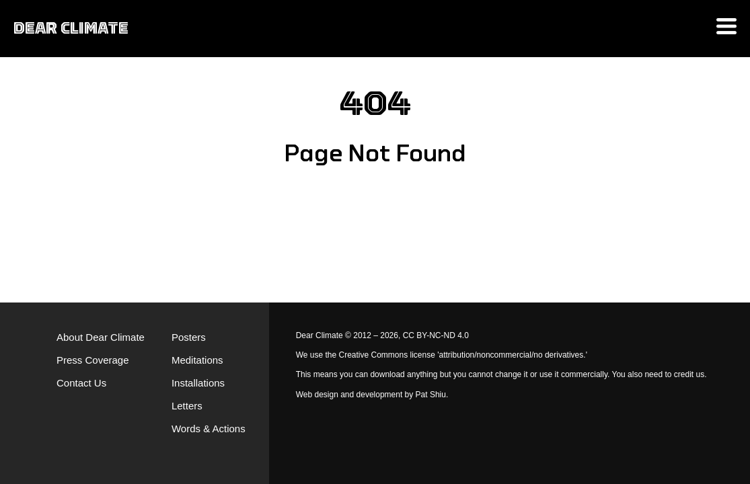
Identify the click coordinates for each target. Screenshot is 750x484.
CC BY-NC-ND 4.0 (436, 335)
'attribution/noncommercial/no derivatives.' (512, 355)
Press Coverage (93, 360)
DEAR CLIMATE (70, 28)
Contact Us (81, 383)
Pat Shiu (431, 394)
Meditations (197, 360)
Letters (187, 405)
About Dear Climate (101, 337)
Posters (189, 337)
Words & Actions (209, 428)
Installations (198, 383)
